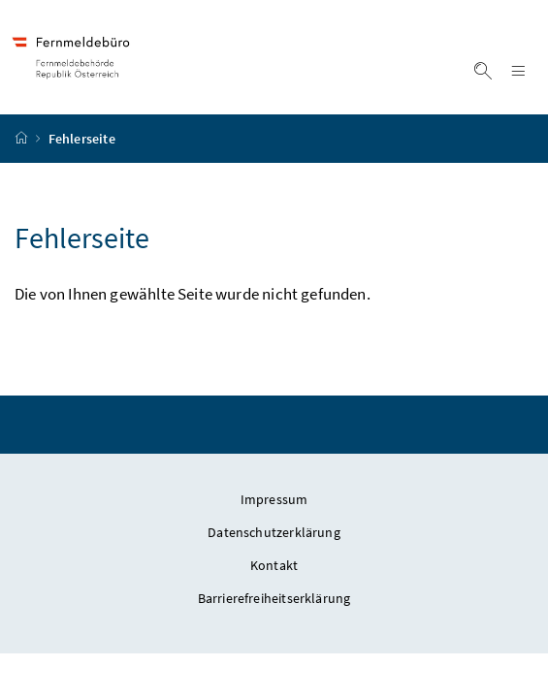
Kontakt (274, 565)
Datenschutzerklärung (274, 532)
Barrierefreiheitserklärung (274, 598)
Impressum (274, 499)
